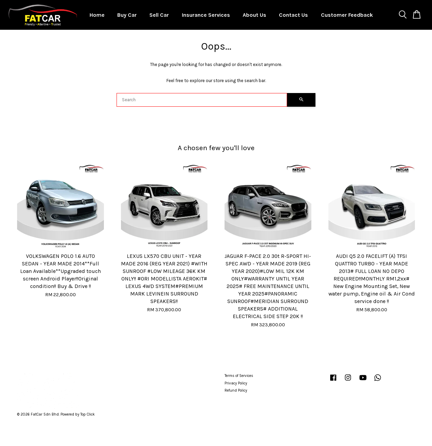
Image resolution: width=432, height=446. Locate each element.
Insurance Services (206, 15)
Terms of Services (239, 375)
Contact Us (293, 15)
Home (97, 15)
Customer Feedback (347, 15)
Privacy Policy (236, 383)
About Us (254, 15)
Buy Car (127, 15)
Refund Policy (236, 390)
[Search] (202, 100)
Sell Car (159, 15)
